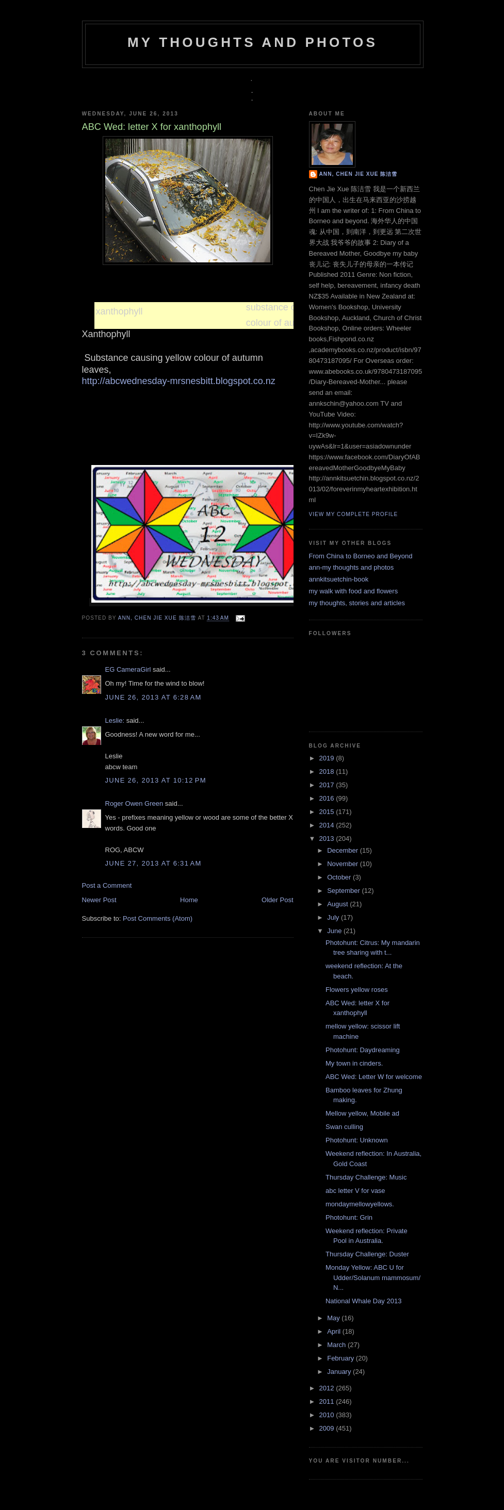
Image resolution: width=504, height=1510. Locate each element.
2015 (327, 812)
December (343, 850)
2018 (327, 771)
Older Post (277, 900)
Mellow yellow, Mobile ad (362, 1113)
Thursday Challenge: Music (366, 1177)
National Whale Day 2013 (363, 1301)
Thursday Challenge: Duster (367, 1254)
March (337, 1345)
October (340, 877)
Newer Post (99, 900)
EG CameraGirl (128, 669)
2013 (327, 838)
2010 (327, 1415)
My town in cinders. (354, 1063)
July (334, 917)
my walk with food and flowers (353, 591)
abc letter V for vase (355, 1190)
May (334, 1318)
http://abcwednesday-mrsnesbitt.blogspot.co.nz (178, 381)
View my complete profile (353, 514)
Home (189, 900)
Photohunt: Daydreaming (363, 1050)
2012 (327, 1388)
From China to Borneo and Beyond (361, 556)
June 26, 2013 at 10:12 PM (155, 780)
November (343, 864)
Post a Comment (107, 885)
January (340, 1371)
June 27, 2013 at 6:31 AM (153, 863)
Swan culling (344, 1127)
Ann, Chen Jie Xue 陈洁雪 (158, 618)
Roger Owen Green (134, 803)
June (335, 931)
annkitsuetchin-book (339, 579)
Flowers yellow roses (357, 989)
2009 (327, 1428)
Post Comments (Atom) (157, 918)
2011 (327, 1401)
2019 (327, 758)
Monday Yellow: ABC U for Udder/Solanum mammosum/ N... (373, 1277)
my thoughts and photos (252, 42)
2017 (327, 785)
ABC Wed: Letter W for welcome (374, 1077)
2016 (327, 798)
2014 (327, 825)
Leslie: (115, 720)
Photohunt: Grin (349, 1217)
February (341, 1358)
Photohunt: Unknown (357, 1140)
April (335, 1331)
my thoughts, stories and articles (357, 603)
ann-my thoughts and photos (351, 567)
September (344, 890)
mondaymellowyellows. (360, 1204)
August (338, 904)
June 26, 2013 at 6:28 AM (153, 697)
